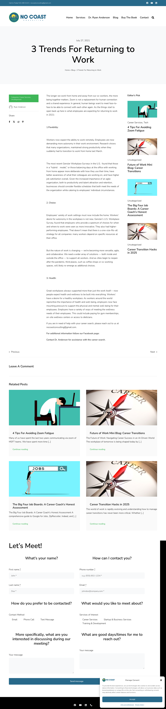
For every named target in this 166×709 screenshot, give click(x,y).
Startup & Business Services (117, 619)
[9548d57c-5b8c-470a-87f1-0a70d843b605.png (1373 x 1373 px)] (142, 101)
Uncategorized (16, 99)
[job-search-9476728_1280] (142, 180)
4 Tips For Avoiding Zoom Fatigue (139, 128)
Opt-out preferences (127, 705)
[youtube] (80, 705)
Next (152, 351)
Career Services (25, 97)
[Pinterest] (23, 122)
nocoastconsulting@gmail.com (40, 3)
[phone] (91, 705)
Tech (146, 122)
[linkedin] (86, 705)
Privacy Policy (139, 705)
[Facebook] (9, 122)
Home (67, 70)
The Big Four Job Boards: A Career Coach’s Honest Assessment (138, 210)
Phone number (87, 569)
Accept (132, 699)
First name (15, 569)
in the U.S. (96, 163)
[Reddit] (18, 122)
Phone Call (29, 619)
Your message (16, 654)
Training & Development (94, 623)
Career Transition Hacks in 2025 (142, 251)
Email (82, 585)
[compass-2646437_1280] (142, 139)
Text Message (47, 619)
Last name (15, 585)
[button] (161, 680)
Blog (73, 70)
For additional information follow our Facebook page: (72, 333)
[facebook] (75, 705)
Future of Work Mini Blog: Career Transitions (139, 168)
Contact (50, 339)
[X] (14, 122)
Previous (15, 351)
